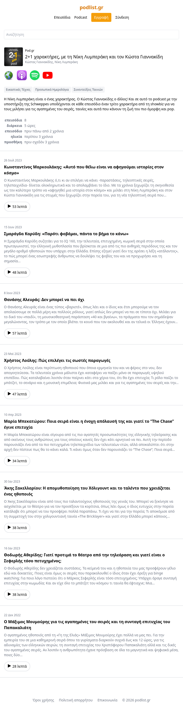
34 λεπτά (17, 460)
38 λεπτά (17, 527)
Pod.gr (29, 50)
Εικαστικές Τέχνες (18, 89)
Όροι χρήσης (43, 700)
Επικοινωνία (107, 700)
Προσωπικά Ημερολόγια (52, 89)
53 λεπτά (17, 206)
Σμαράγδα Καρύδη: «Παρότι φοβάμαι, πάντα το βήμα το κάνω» (66, 233)
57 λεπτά (17, 333)
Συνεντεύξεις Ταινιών (88, 89)
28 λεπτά (17, 666)
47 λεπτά (17, 394)
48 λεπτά (17, 272)
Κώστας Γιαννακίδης (39, 62)
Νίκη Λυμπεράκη (66, 62)
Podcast (80, 17)
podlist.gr (91, 7)
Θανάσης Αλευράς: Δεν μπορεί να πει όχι (44, 299)
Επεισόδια (62, 17)
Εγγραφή (101, 17)
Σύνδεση (122, 17)
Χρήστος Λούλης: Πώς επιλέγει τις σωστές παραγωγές (57, 360)
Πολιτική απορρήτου (76, 700)
